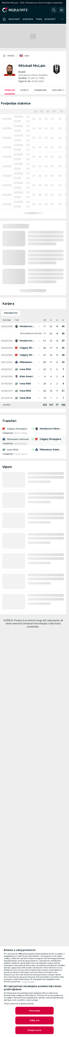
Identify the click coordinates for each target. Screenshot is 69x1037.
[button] (54, 10)
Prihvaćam (34, 1010)
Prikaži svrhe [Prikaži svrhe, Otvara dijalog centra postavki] (34, 1030)
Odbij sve (34, 1020)
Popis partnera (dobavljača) (19, 1003)
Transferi (40, 90)
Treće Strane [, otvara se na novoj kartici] (28, 982)
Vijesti (24, 90)
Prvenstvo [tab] (11, 313)
